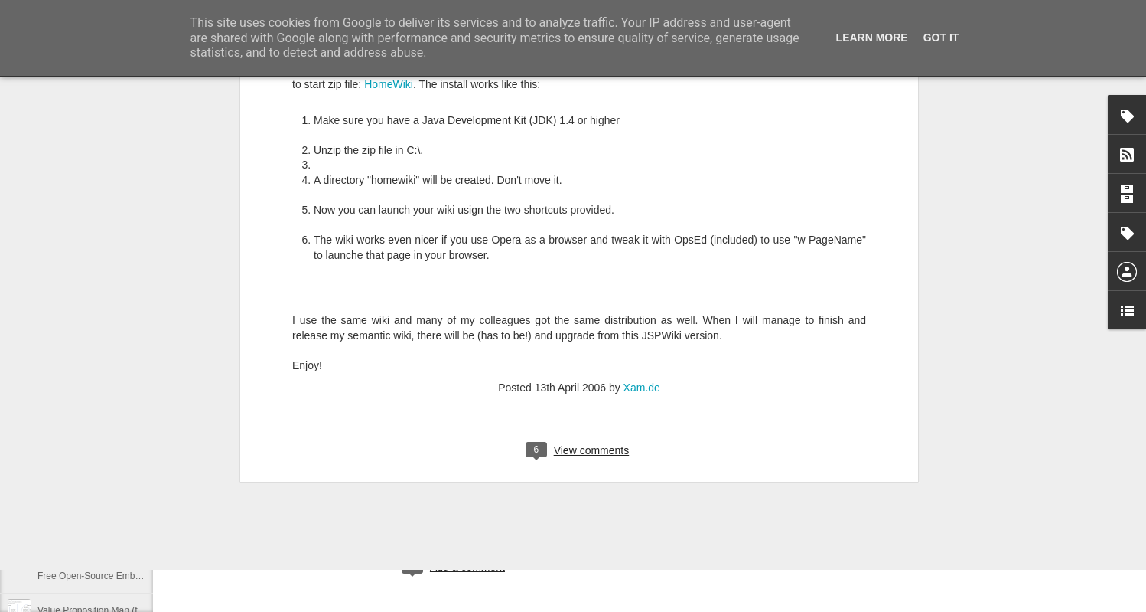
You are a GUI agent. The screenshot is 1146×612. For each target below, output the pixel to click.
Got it (941, 37)
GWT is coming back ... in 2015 (101, 541)
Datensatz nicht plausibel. (89, 472)
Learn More (872, 37)
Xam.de (641, 172)
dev (500, 504)
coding (469, 504)
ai (443, 504)
